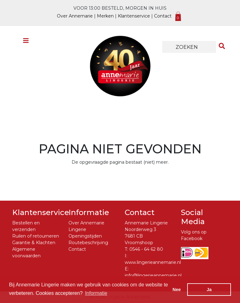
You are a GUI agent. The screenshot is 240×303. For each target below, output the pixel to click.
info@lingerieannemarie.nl (153, 275)
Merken (105, 16)
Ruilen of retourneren (35, 236)
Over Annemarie (75, 16)
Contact (163, 16)
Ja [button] (209, 289)
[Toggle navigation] (26, 42)
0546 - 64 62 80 (146, 249)
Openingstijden (85, 236)
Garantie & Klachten (33, 242)
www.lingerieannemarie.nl (153, 262)
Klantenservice (134, 16)
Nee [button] (176, 289)
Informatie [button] (96, 293)
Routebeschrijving (88, 242)
